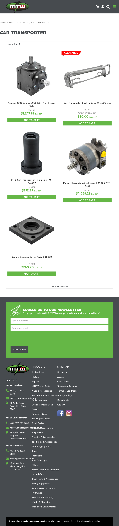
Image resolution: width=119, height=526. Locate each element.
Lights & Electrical (41, 502)
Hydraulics (37, 492)
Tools (34, 451)
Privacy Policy (64, 395)
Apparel (35, 381)
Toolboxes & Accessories (43, 441)
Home (3, 22)
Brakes (35, 409)
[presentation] (34, 339)
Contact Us (63, 381)
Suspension (37, 432)
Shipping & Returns (67, 386)
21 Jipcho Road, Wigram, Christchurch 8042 (19, 435)
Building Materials (41, 418)
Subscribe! (19, 349)
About (60, 376)
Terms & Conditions (67, 390)
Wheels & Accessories (43, 488)
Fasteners (37, 455)
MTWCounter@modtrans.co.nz (19, 398)
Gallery (61, 404)
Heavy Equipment (41, 483)
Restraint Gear (39, 414)
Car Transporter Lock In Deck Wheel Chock (87, 103)
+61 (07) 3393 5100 (17, 452)
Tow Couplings (39, 460)
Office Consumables (42, 404)
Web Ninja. (96, 521)
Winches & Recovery (42, 497)
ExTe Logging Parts (42, 446)
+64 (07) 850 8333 (17, 392)
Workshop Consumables (43, 506)
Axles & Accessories (42, 390)
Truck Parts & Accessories (43, 478)
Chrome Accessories (42, 427)
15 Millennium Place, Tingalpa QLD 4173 (17, 466)
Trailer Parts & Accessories (43, 469)
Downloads (63, 400)
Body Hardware (40, 400)
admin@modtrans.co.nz (19, 458)
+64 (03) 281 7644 (19, 423)
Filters (35, 465)
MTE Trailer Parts (18, 22)
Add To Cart (32, 120)
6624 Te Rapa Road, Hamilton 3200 (18, 406)
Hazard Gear (38, 474)
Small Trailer (38, 423)
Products (62, 372)
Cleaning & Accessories (43, 437)
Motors (35, 376)
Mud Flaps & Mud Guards (43, 395)
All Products (38, 372)
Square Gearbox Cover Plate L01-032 (31, 257)
